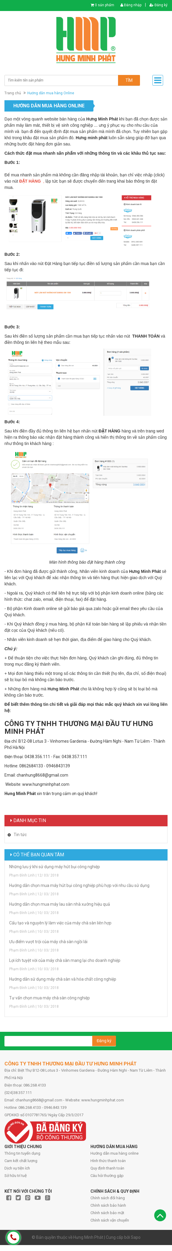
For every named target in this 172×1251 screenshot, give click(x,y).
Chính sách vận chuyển (109, 1220)
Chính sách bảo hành (108, 1205)
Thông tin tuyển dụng (22, 1153)
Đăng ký (158, 5)
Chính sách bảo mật (107, 1213)
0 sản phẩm (104, 5)
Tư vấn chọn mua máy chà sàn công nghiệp (49, 998)
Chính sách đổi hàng (107, 1198)
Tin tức (20, 834)
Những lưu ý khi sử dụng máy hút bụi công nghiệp (54, 866)
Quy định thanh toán (107, 1168)
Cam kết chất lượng (20, 1160)
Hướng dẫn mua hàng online (114, 1153)
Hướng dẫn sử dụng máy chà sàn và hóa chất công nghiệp (62, 979)
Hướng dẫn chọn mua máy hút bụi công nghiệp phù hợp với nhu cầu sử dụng (79, 885)
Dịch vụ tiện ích (17, 1168)
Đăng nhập (130, 5)
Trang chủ (12, 93)
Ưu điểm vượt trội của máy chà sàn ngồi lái (48, 941)
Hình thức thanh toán (108, 1160)
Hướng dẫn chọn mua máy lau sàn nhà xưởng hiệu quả (59, 904)
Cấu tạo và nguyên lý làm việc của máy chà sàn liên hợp (60, 923)
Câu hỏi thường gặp (107, 1175)
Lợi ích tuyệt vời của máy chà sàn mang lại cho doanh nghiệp (64, 960)
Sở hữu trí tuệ (15, 1175)
